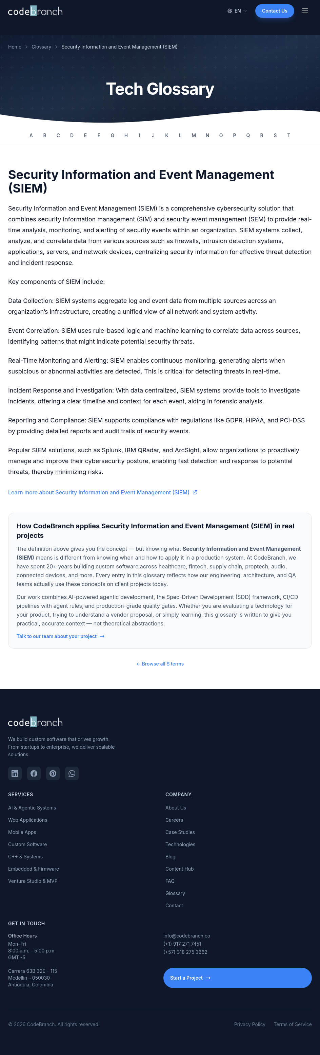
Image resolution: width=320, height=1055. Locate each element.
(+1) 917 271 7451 (182, 944)
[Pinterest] (53, 773)
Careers (174, 820)
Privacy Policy (250, 1024)
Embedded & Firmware (33, 869)
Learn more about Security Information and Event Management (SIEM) (103, 492)
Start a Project (190, 978)
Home (14, 47)
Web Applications (27, 820)
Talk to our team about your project (61, 636)
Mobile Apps (22, 832)
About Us (175, 808)
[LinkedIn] (15, 773)
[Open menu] (305, 11)
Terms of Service (293, 1024)
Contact (174, 905)
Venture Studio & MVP (33, 881)
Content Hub (179, 869)
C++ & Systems (25, 856)
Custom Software (27, 844)
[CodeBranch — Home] (35, 10)
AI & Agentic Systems (32, 808)
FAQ (170, 881)
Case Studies (180, 832)
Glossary (41, 47)
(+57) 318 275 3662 (185, 952)
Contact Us (274, 11)
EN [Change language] (237, 11)
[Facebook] (34, 773)
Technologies (180, 844)
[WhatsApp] (72, 773)
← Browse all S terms (160, 664)
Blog (170, 856)
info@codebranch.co (186, 936)
